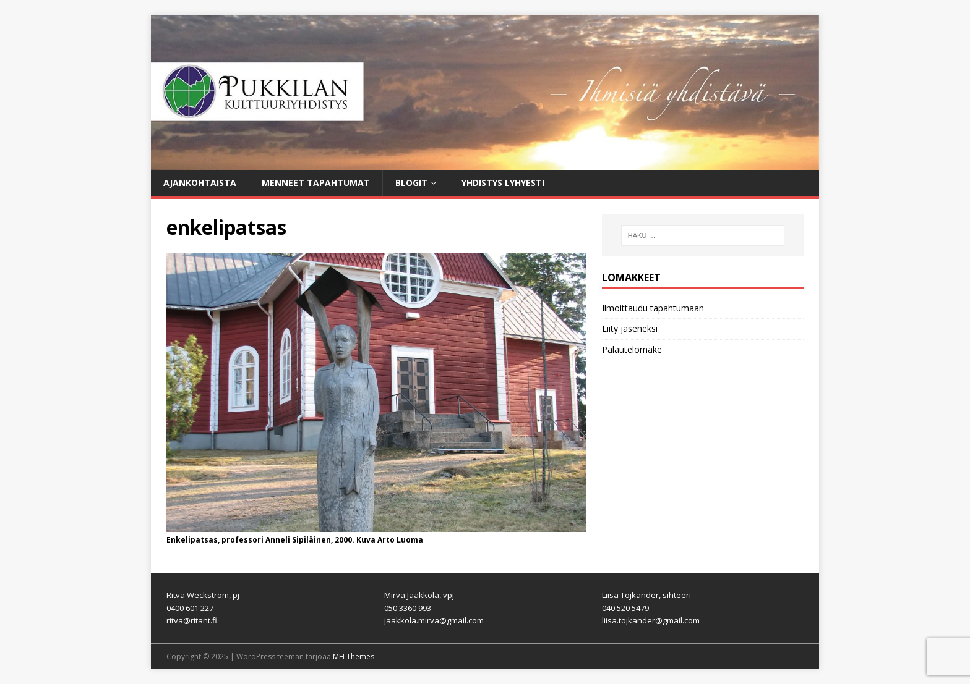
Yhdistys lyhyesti (502, 182)
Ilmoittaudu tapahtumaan (653, 308)
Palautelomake (632, 349)
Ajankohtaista (199, 182)
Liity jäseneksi (630, 328)
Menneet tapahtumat (316, 182)
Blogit (411, 182)
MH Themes (353, 656)
